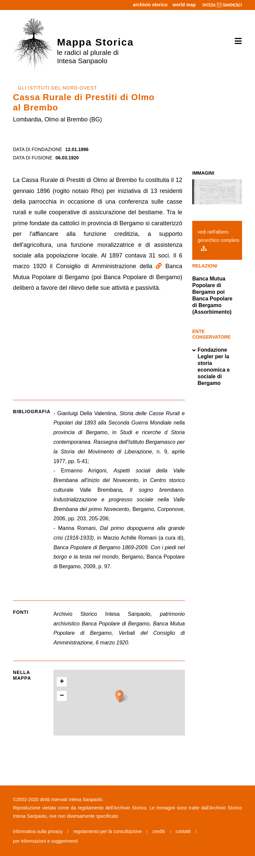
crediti (158, 831)
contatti (183, 831)
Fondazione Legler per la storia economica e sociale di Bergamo (211, 367)
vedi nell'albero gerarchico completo (218, 240)
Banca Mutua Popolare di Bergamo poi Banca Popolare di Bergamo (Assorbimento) (212, 295)
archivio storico (150, 4)
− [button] (62, 696)
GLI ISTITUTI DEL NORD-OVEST (57, 87)
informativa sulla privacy (37, 831)
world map (184, 4)
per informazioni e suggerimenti (45, 841)
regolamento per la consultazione (107, 831)
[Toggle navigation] (236, 41)
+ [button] (62, 682)
